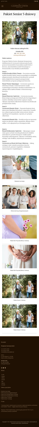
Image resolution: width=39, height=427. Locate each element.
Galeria (3, 383)
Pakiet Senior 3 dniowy (19, 300)
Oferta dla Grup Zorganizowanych (19, 211)
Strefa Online (18, 423)
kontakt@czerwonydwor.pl (7, 352)
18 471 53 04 (6, 350)
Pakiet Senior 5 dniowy (19, 330)
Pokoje (3, 376)
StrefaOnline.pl (25, 423)
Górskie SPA (4, 360)
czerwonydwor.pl (33, 421)
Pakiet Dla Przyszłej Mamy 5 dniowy (19, 270)
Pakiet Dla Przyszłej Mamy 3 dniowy (19, 240)
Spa (2, 381)
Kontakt (3, 385)
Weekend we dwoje (19, 181)
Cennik (3, 379)
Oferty (2, 378)
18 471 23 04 (4, 1)
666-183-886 (21, 53)
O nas (2, 374)
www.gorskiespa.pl (20, 55)
